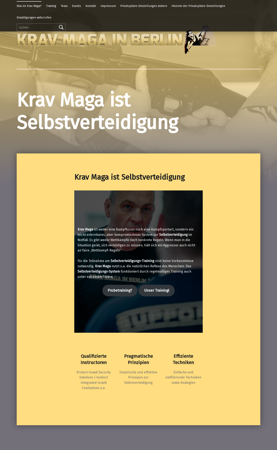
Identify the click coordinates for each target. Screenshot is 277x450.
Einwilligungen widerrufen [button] (34, 17)
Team (64, 6)
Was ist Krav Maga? (29, 6)
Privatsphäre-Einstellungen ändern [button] (143, 6)
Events (76, 6)
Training (51, 6)
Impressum (108, 6)
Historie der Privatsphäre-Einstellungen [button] (198, 6)
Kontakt (90, 6)
